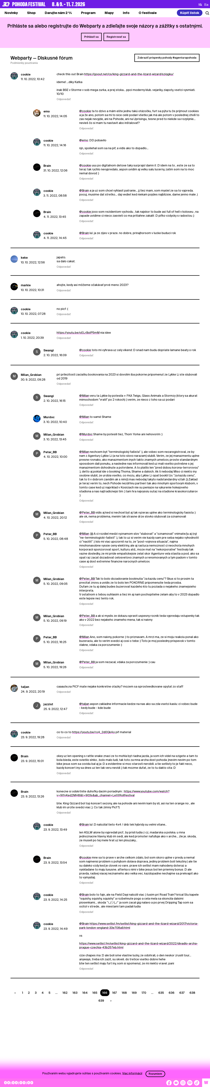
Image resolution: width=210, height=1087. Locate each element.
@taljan (84, 704)
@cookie (85, 111)
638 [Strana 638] (192, 992)
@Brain (84, 190)
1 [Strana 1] (22, 992)
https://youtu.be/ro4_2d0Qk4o (93, 732)
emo (46, 111)
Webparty (21, 58)
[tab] (31, 12)
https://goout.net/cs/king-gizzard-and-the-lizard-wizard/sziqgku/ (129, 74)
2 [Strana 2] (29, 992)
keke (24, 257)
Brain (47, 165)
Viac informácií (132, 1073)
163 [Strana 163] (75, 992)
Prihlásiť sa (91, 36)
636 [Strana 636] (171, 992)
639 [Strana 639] (101, 1000)
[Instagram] (183, 1083)
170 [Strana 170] (144, 992)
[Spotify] (190, 1083)
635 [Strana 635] (161, 992)
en (206, 4)
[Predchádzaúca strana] (15, 992)
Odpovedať (64, 99)
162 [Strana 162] (65, 992)
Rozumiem (155, 1073)
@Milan (84, 395)
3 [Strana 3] (36, 992)
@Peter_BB (87, 512)
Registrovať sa (116, 36)
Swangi (48, 350)
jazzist (48, 704)
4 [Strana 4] (43, 992)
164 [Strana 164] (85, 992)
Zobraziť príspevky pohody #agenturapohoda (166, 57)
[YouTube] (176, 1083)
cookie (26, 74)
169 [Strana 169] (134, 992)
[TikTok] (197, 1083)
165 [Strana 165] (94, 992)
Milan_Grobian (31, 375)
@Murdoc (86, 434)
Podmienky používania (24, 63)
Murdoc (49, 417)
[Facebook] (169, 1083)
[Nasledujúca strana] (110, 1000)
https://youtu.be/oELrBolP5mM (78, 332)
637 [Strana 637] (182, 992)
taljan (25, 687)
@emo (83, 140)
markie (26, 285)
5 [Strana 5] (49, 992)
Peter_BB (50, 452)
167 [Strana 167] (114, 992)
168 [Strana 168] (124, 992)
